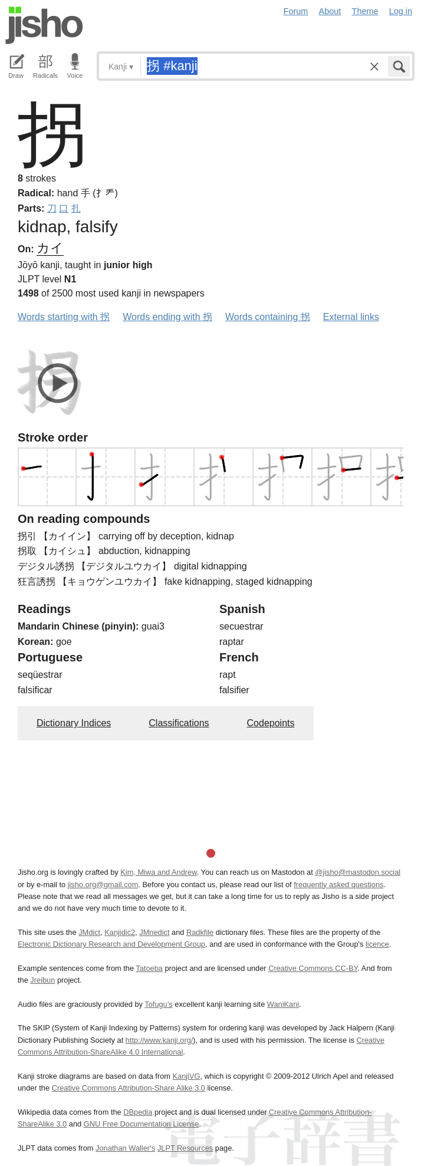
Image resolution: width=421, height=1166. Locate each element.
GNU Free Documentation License (141, 1123)
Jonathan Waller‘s (125, 1148)
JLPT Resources (185, 1148)
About (330, 11)
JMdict (89, 932)
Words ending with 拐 (167, 317)
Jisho (44, 25)
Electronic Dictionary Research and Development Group (111, 944)
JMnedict (154, 932)
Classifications (179, 723)
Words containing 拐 (267, 317)
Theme (365, 11)
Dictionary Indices (74, 723)
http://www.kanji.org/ (159, 1040)
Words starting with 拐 (64, 317)
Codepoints (271, 723)
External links (351, 317)
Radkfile (199, 932)
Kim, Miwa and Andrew (158, 872)
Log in (400, 11)
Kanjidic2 (119, 932)
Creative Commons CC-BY (312, 968)
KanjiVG (186, 1076)
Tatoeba (149, 968)
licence (377, 944)
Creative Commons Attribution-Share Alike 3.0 (128, 1087)
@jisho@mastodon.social (357, 872)
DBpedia (137, 1112)
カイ (50, 248)
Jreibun (42, 980)
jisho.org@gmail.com (103, 884)
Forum (296, 11)
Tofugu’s (158, 1004)
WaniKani (283, 1004)
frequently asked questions (338, 884)
